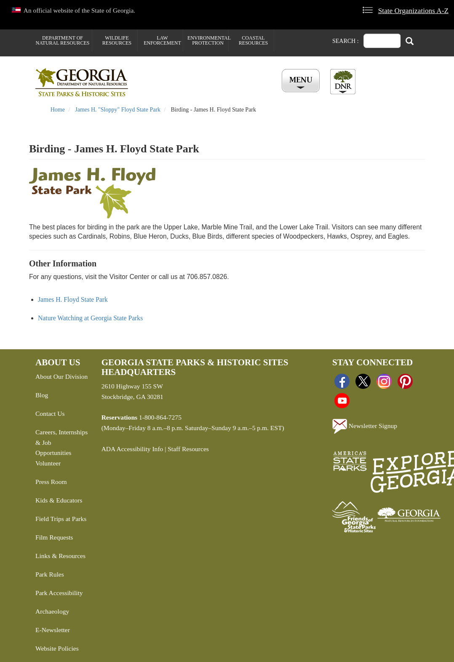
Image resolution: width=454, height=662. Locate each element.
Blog (41, 395)
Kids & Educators (58, 500)
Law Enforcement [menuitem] (162, 40)
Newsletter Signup (364, 426)
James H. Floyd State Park (73, 299)
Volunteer (48, 463)
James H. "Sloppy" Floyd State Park (117, 109)
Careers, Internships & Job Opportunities (61, 442)
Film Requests (54, 537)
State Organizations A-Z (413, 11)
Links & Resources (60, 555)
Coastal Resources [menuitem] (253, 40)
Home (58, 109)
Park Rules (49, 574)
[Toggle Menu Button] (302, 81)
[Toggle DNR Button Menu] (342, 81)
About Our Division (61, 376)
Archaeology (52, 611)
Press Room (51, 481)
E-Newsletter (52, 629)
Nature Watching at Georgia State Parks (90, 318)
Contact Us (49, 413)
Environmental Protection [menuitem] (207, 40)
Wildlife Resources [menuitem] (116, 40)
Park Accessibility (59, 592)
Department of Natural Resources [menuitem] (63, 40)
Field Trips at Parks (60, 518)
